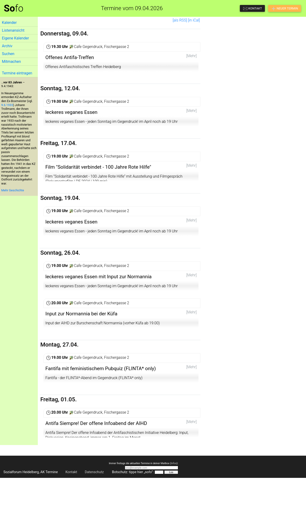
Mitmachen (11, 61)
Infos (174, 512)
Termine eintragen (17, 73)
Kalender (9, 22)
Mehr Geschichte (12, 190)
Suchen (8, 53)
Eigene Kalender (15, 38)
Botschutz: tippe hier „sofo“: (133, 521)
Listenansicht (13, 30)
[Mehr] (191, 56)
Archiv (7, 46)
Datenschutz (94, 521)
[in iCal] (194, 20)
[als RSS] (180, 20)
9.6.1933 (7, 105)
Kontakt (71, 521)
